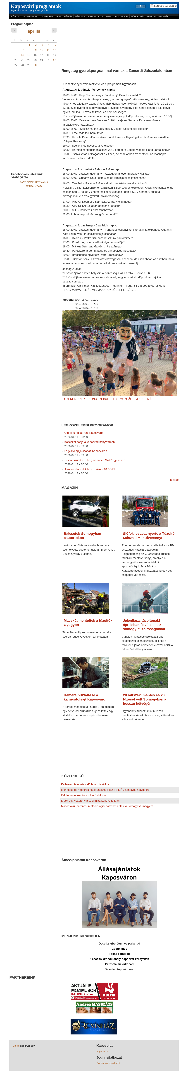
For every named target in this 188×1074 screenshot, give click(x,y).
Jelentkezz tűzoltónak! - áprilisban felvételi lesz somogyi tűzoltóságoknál (144, 625)
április (34, 31)
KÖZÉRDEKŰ (137, 16)
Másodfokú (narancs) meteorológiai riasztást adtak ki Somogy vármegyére (107, 806)
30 (35, 65)
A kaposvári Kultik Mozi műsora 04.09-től (89, 469)
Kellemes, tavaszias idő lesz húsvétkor (85, 784)
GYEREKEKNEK (31, 16)
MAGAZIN (151, 16)
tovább (174, 479)
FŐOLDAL (16, 16)
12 (54, 50)
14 (22, 55)
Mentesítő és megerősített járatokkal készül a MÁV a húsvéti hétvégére (105, 789)
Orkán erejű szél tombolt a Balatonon (84, 795)
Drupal (16, 1046)
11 (48, 50)
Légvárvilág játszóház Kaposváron (85, 451)
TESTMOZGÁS (122, 399)
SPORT (108, 16)
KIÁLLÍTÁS (80, 16)
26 (54, 60)
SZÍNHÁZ (68, 16)
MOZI (58, 16)
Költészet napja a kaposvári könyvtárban (89, 442)
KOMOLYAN (47, 16)
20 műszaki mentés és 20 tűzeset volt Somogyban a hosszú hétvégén (144, 699)
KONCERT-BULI (95, 16)
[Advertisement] (119, 42)
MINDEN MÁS (121, 16)
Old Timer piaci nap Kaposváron (84, 432)
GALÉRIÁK (163, 16)
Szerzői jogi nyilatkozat (108, 1063)
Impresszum (103, 1051)
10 (41, 50)
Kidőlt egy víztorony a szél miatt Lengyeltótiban (90, 800)
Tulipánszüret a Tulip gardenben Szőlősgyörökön (94, 460)
